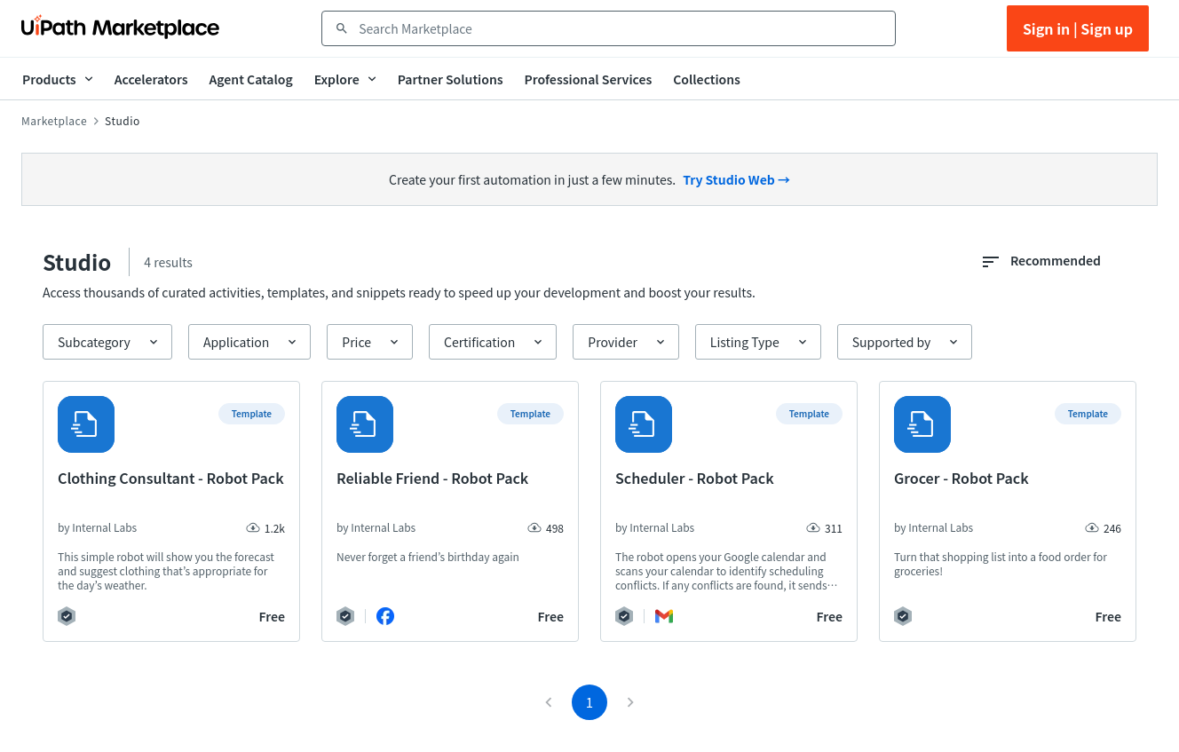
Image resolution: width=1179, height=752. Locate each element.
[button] (107, 342)
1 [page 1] (589, 702)
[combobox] (621, 28)
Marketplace (54, 121)
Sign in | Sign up (1078, 28)
